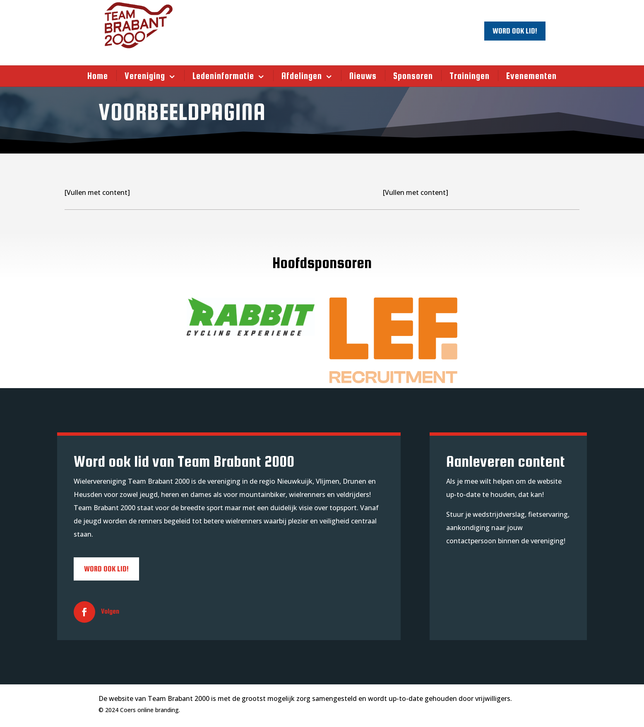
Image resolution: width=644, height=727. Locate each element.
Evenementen (531, 76)
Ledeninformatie (223, 76)
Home (97, 76)
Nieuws (363, 76)
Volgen (110, 611)
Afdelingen (301, 76)
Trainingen (469, 76)
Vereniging (145, 76)
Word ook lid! (515, 30)
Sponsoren (413, 76)
